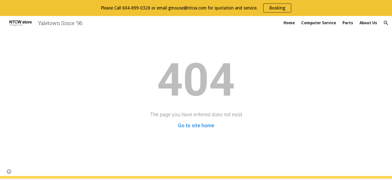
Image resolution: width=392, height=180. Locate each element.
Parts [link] (347, 22)
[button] (386, 23)
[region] (196, 8)
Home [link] (289, 22)
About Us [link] (368, 22)
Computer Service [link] (318, 22)
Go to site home (196, 125)
